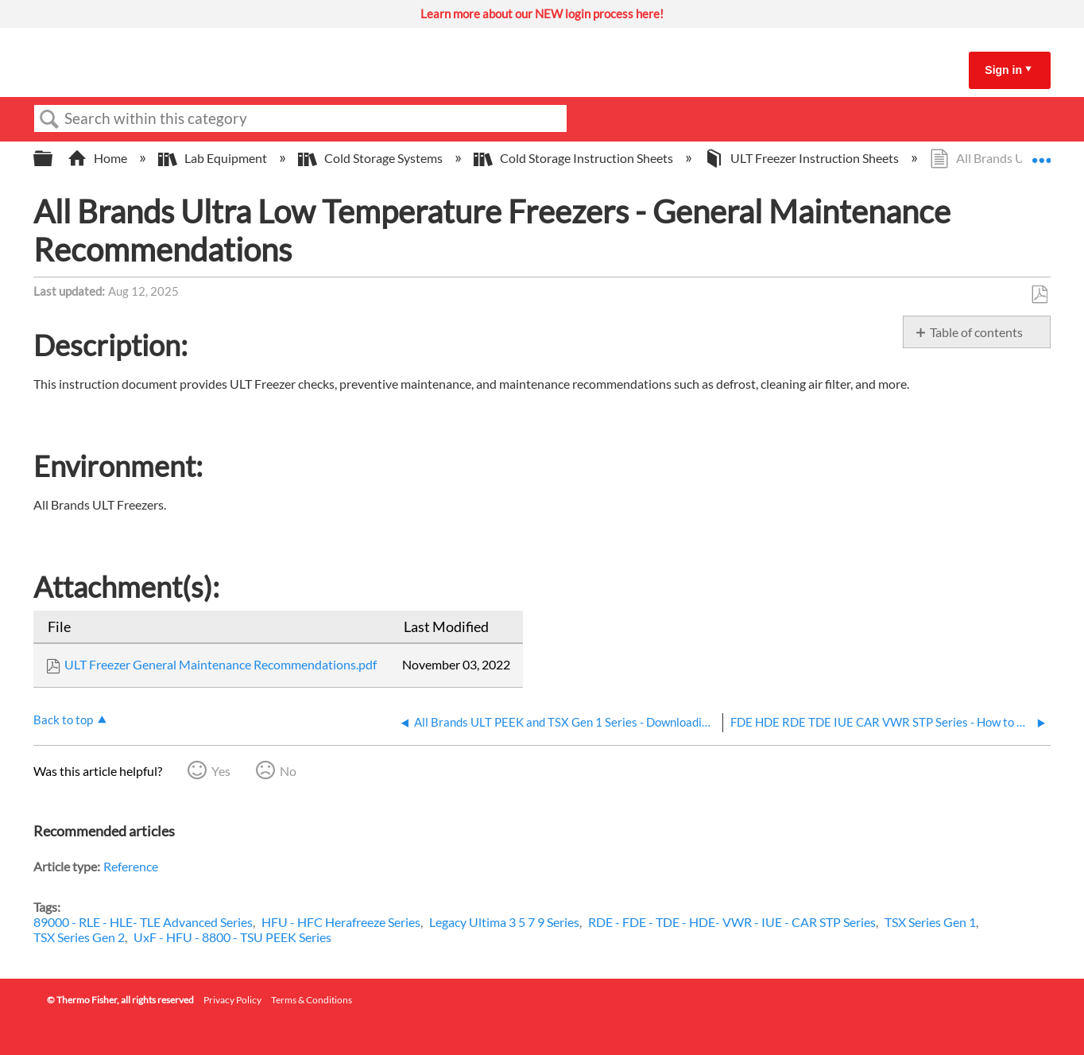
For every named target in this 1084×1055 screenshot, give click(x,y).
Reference (130, 866)
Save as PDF (1039, 294)
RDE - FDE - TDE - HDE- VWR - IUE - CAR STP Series (732, 921)
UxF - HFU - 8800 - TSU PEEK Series (232, 936)
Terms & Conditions (311, 1000)
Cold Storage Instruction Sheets (575, 157)
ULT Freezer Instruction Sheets (802, 157)
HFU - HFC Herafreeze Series (340, 921)
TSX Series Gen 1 (930, 921)
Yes (220, 770)
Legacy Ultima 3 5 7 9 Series (504, 921)
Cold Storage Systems (371, 157)
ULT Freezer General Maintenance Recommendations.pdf (220, 664)
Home (99, 157)
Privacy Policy (232, 1000)
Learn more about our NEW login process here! (542, 13)
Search (49, 119)
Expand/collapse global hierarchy (53, 158)
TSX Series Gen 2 (79, 936)
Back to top (63, 719)
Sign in (1003, 70)
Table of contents (976, 331)
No (288, 770)
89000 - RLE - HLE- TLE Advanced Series (143, 921)
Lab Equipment (213, 157)
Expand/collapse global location (1041, 153)
